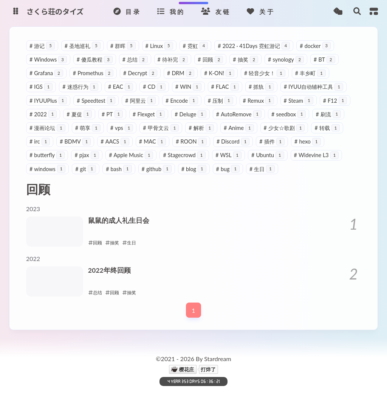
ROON (191, 141)
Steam (298, 100)
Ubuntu (267, 155)
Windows (48, 59)
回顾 (210, 59)
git (85, 169)
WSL (228, 155)
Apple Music (131, 155)
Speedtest (96, 100)
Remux (258, 100)
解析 (201, 128)
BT (324, 59)
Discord (233, 141)
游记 (42, 46)
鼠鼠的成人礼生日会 (118, 220)
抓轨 (261, 86)
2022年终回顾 (109, 270)
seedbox (288, 114)
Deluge (190, 114)
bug (228, 169)
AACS (115, 141)
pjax (86, 155)
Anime (239, 128)
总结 (135, 59)
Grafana (46, 73)
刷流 (328, 114)
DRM (180, 73)
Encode (182, 100)
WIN (188, 86)
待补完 (173, 59)
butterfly (47, 155)
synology (286, 59)
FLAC (225, 86)
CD (154, 86)
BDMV (75, 141)
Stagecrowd (184, 155)
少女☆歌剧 (284, 128)
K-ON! (219, 73)
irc (39, 141)
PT (112, 114)
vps (121, 128)
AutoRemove (239, 114)
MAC (152, 141)
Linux (159, 46)
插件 (272, 141)
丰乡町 (310, 73)
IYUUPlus (48, 100)
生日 (262, 169)
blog (193, 169)
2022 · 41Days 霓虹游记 (254, 46)
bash (119, 169)
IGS (41, 86)
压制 (220, 100)
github (157, 169)
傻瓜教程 (95, 59)
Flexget (149, 114)
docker (315, 46)
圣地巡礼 (83, 46)
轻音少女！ (264, 73)
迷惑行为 (80, 86)
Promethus (93, 73)
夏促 (79, 114)
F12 (335, 100)
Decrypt (140, 73)
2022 (43, 114)
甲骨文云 (161, 128)
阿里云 (140, 100)
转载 (327, 128)
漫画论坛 (47, 128)
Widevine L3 (316, 155)
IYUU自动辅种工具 (313, 86)
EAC (120, 86)
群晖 (123, 46)
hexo (307, 141)
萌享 (88, 128)
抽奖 (245, 59)
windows (47, 169)
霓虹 (195, 46)
